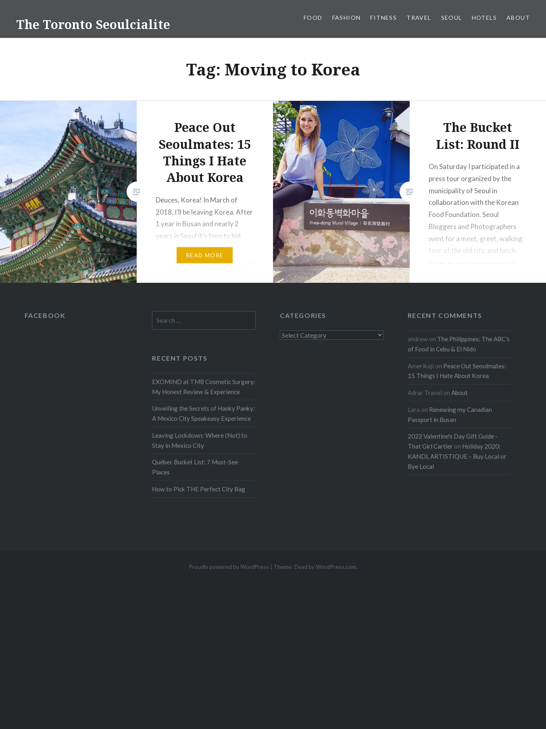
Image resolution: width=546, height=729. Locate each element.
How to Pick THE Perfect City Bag (198, 489)
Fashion (346, 17)
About (518, 17)
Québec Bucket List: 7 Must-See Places (195, 467)
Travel (418, 17)
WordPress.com (336, 566)
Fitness (383, 17)
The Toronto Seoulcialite (93, 24)
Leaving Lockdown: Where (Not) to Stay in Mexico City (199, 440)
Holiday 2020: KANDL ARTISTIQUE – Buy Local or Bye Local (457, 456)
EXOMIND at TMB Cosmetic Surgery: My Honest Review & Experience (203, 386)
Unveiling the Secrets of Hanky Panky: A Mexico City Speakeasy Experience (203, 413)
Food (313, 17)
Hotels (484, 17)
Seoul (451, 17)
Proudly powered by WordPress (229, 566)
